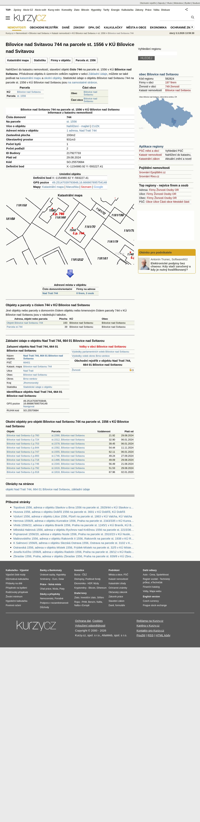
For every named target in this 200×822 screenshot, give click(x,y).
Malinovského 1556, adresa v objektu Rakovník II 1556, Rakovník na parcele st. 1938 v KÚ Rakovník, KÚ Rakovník (73, 538)
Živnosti (76, 370)
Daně (66, 27)
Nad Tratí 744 (50, 293)
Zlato (77, 10)
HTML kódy (163, 635)
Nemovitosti (21, 33)
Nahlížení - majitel (78, 126)
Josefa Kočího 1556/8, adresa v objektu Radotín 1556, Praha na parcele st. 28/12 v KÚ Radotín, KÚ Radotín (73, 551)
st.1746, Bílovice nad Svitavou (68, 455)
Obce (149, 201)
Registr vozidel (150, 579)
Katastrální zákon (149, 158)
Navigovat (28, 406)
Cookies (97, 620)
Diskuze (165, 10)
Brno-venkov (30, 378)
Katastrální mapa (18, 60)
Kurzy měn (54, 10)
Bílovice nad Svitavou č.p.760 (23, 435)
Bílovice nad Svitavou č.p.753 (23, 443)
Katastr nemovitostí (150, 154)
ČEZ (84, 574)
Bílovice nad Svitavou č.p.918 (23, 472)
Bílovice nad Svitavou (29, 91)
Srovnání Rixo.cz (149, 176)
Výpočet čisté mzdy (15, 574)
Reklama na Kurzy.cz (150, 620)
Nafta (99, 602)
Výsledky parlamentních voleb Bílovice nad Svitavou (100, 351)
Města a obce (136, 27)
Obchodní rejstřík (148, 3)
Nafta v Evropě (81, 605)
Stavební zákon (116, 601)
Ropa (77, 602)
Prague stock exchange (155, 605)
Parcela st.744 (14, 326)
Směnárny (45, 579)
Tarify (106, 10)
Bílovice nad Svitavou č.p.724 (23, 439)
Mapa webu (155, 591)
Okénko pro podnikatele (155, 252)
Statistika (40, 60)
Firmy (152, 189)
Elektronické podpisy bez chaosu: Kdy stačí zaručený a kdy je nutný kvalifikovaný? (171, 266)
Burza (77, 574)
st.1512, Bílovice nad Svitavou (68, 439)
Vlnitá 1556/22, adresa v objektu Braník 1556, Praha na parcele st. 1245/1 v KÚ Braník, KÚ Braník (73, 525)
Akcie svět (40, 10)
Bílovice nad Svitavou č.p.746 (23, 463)
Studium (196, 3)
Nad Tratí (28, 370)
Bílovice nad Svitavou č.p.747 (23, 451)
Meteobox (178, 3)
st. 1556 (21, 95)
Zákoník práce (116, 596)
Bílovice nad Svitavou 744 (37, 366)
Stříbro (100, 597)
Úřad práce (45, 588)
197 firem (170, 82)
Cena (152, 574)
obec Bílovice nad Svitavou (158, 74)
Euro (54, 579)
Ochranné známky (184, 27)
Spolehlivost (162, 574)
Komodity (67, 10)
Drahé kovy (80, 593)
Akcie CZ (28, 10)
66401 (26, 362)
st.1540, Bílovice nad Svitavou (68, 463)
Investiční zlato (88, 597)
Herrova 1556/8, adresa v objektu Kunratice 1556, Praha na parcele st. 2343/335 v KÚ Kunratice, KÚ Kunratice (73, 520)
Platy (62, 588)
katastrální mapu (30, 78)
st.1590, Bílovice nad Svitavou (68, 435)
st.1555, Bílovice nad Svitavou (68, 451)
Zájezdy (161, 3)
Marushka (72, 186)
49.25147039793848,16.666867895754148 (79, 182)
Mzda (55, 588)
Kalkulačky (113, 27)
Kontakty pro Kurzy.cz (150, 630)
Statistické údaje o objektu (37, 387)
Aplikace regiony (151, 146)
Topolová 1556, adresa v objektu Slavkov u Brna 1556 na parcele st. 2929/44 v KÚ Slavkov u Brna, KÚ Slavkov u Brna (73, 507)
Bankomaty (55, 570)
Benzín (91, 602)
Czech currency (151, 601)
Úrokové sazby (47, 574)
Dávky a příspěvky (50, 594)
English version (151, 596)
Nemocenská (46, 598)
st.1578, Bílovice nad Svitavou (68, 443)
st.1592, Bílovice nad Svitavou (68, 447)
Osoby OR (172, 189)
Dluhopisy (79, 579)
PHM (84, 602)
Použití (141, 635)
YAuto (169, 3)
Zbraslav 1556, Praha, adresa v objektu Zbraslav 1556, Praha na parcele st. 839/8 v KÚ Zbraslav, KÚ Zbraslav (73, 556)
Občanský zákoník (118, 592)
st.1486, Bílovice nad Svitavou (68, 459)
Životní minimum (14, 596)
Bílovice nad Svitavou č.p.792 (23, 468)
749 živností (172, 86)
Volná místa (54, 584)
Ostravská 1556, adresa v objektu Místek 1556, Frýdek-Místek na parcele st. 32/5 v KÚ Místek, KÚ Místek (73, 547)
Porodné (59, 598)
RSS (151, 635)
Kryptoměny (80, 587)
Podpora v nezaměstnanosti (54, 603)
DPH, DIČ (94, 27)
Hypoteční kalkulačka (16, 601)
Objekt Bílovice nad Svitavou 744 (25, 322)
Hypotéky (96, 10)
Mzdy (96, 583)
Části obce (166, 201)
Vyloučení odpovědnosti (90, 625)
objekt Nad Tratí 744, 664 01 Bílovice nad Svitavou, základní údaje (48, 489)
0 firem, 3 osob (85, 293)
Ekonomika (158, 27)
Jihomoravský (30, 382)
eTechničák (156, 582)
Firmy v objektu (60, 60)
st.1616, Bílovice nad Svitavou (68, 468)
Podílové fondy (92, 579)
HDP (90, 583)
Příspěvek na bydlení (16, 587)
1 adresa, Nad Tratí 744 (82, 130)
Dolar (61, 579)
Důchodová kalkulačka (17, 579)
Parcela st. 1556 (86, 60)
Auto (145, 574)
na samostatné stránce (82, 82)
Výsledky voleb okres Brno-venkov (91, 355)
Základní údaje (97, 73)
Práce (148, 10)
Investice (79, 570)
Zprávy (17, 10)
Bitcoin (85, 10)
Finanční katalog (151, 587)
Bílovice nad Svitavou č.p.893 (23, 455)
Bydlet (188, 3)
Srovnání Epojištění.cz (152, 172)
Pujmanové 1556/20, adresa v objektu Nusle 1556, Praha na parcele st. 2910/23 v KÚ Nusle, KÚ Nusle (73, 534)
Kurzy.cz (10, 33)
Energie (115, 10)
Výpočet (24, 570)
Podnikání (114, 570)
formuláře (120, 605)
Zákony (139, 10)
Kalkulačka (128, 10)
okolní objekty (53, 78)
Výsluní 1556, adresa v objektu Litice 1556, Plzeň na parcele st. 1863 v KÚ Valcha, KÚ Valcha (72, 516)
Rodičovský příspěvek (17, 592)
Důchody (44, 607)
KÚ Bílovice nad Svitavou (84, 33)
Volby (145, 591)
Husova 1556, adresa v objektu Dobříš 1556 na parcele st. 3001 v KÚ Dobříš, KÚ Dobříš (69, 511)
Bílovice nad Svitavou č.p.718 (23, 459)
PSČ (126, 574)
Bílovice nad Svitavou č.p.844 (23, 447)
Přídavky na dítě (14, 583)
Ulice (156, 201)
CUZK (96, 126)
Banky (43, 570)
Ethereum (101, 587)
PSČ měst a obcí (149, 150)
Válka (156, 10)
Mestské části (181, 201)
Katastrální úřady (117, 583)
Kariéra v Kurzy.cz (148, 625)
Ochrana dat (83, 620)
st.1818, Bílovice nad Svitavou (68, 472)
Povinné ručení (13, 605)
